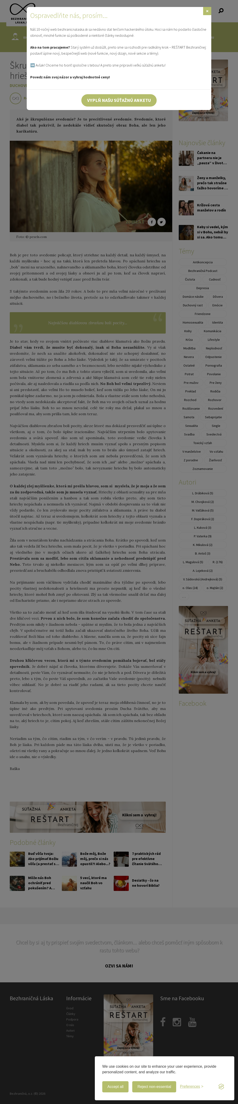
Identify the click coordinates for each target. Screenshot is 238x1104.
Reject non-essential (154, 1087)
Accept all (115, 1087)
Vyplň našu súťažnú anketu (119, 100)
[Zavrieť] (207, 11)
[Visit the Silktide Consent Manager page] (221, 1086)
